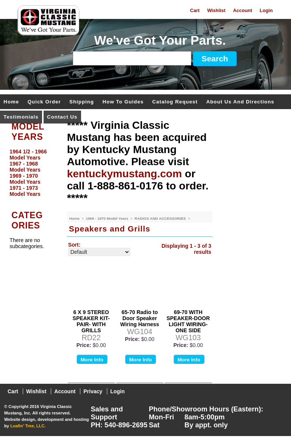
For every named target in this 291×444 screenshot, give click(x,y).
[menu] (31, 173)
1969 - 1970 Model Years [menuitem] (24, 179)
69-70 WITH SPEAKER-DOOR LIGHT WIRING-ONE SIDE (188, 321)
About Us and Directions (240, 102)
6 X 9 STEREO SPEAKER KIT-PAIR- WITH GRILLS (91, 321)
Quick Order (44, 102)
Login (266, 10)
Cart (195, 10)
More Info (92, 360)
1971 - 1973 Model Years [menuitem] (24, 191)
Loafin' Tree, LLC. (27, 426)
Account (242, 10)
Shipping (81, 102)
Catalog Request (175, 102)
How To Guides (123, 102)
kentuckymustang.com (124, 174)
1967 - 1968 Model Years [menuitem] (24, 167)
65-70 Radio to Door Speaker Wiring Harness (139, 318)
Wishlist (216, 10)
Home (11, 102)
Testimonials (20, 117)
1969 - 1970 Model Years (107, 218)
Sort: (74, 245)
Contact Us (62, 117)
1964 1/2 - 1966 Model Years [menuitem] (28, 155)
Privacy (92, 391)
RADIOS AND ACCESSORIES (161, 218)
